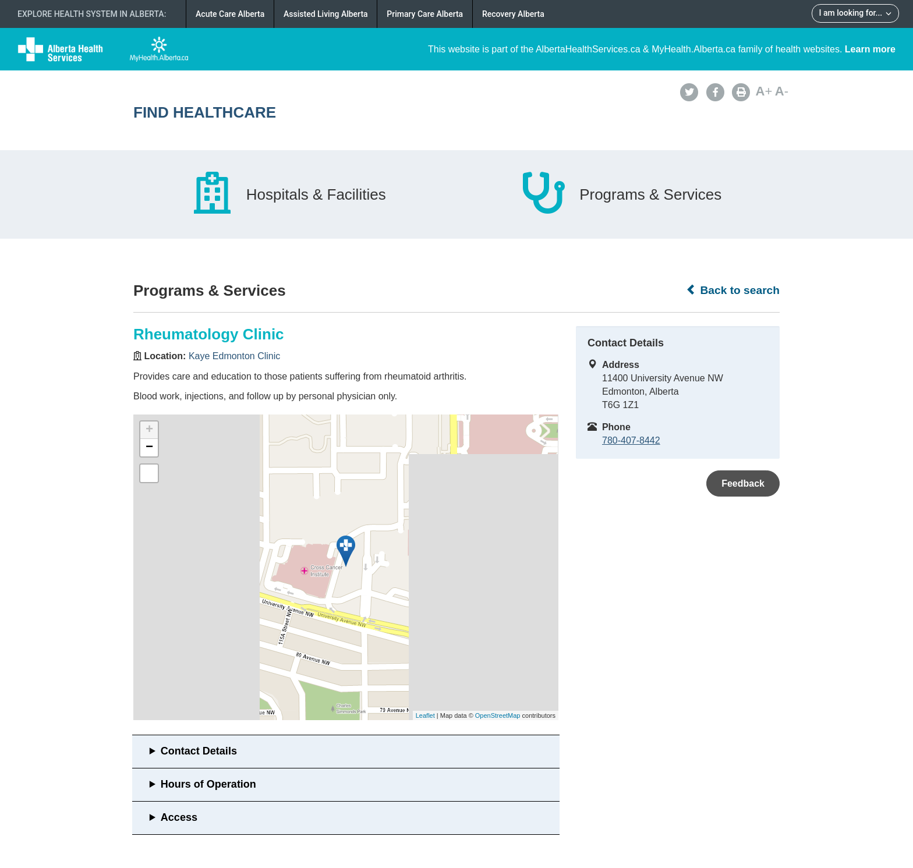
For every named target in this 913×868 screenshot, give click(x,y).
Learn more (870, 49)
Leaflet (425, 715)
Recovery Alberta (513, 14)
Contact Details (199, 751)
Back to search (733, 290)
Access (179, 817)
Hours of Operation (208, 784)
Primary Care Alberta (425, 14)
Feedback (743, 483)
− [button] (149, 447)
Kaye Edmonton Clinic (234, 356)
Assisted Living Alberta (326, 14)
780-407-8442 (631, 440)
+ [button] (149, 430)
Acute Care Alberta (230, 14)
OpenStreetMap (498, 715)
